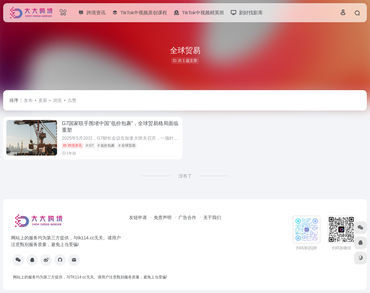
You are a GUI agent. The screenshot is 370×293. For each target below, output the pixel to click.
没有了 (185, 175)
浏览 (57, 100)
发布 (28, 100)
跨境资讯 (72, 145)
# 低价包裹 (106, 145)
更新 (42, 100)
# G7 (90, 145)
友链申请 (138, 217)
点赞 (72, 100)
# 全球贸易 (127, 145)
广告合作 (187, 217)
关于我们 (212, 217)
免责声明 (163, 217)
